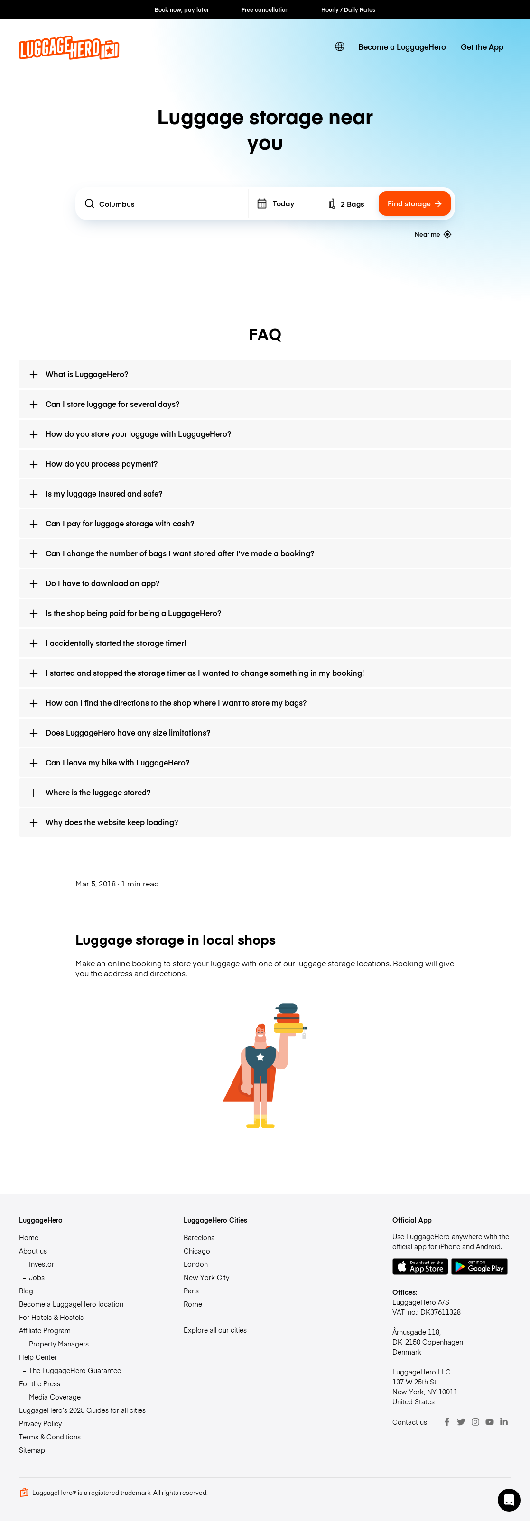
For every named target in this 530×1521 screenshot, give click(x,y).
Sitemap (32, 1450)
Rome (193, 1304)
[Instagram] (475, 1422)
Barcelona (199, 1237)
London (196, 1264)
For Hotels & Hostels (51, 1317)
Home (28, 1237)
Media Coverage (55, 1396)
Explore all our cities (215, 1330)
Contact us (409, 1422)
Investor (41, 1264)
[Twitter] (461, 1422)
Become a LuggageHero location (71, 1304)
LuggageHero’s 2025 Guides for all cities (82, 1410)
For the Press (39, 1383)
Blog (26, 1290)
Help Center (38, 1357)
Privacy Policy (40, 1423)
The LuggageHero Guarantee (75, 1370)
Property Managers (59, 1343)
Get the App (482, 47)
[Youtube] (489, 1422)
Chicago (197, 1250)
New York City (206, 1277)
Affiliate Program (45, 1330)
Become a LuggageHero (402, 47)
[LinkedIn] (504, 1422)
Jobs (37, 1277)
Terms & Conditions (50, 1436)
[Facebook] (447, 1422)
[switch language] (339, 47)
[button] (509, 1500)
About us (33, 1250)
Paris (191, 1290)
